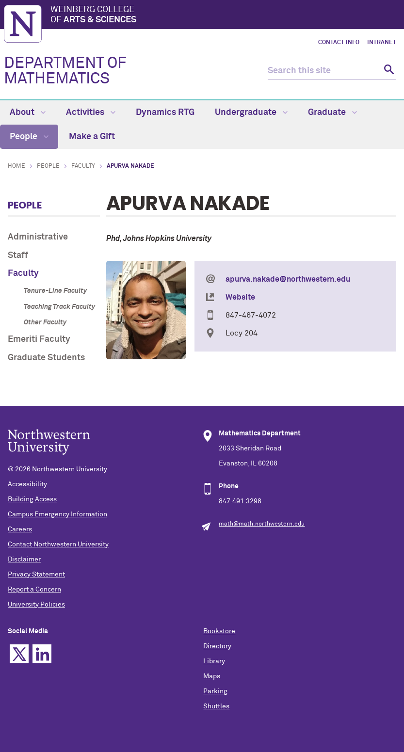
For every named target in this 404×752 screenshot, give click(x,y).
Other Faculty (45, 322)
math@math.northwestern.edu (262, 524)
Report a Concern (34, 589)
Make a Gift (92, 136)
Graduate (332, 112)
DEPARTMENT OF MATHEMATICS (65, 71)
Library (214, 661)
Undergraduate (251, 112)
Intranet (381, 43)
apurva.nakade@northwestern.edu (288, 279)
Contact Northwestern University (58, 544)
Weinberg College (225, 15)
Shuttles (216, 706)
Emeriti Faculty (39, 339)
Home (16, 166)
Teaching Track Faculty (59, 307)
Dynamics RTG (165, 112)
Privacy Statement (36, 574)
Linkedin (41, 653)
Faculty (83, 166)
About (28, 112)
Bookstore (219, 631)
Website (240, 297)
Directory (217, 646)
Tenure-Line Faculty (55, 291)
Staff (18, 255)
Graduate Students (46, 357)
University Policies (36, 604)
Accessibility (27, 484)
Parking (215, 691)
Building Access (32, 499)
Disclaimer (24, 559)
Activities (90, 112)
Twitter (19, 653)
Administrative (38, 237)
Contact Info (338, 43)
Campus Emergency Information (57, 514)
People (29, 136)
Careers (20, 529)
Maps (211, 676)
